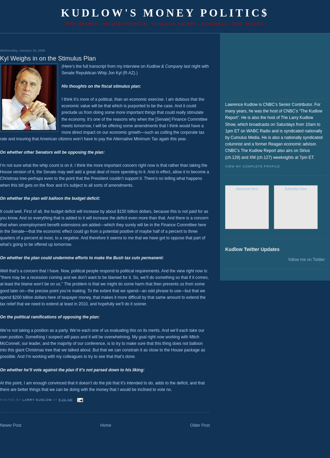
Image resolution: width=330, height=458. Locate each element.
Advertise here (247, 189)
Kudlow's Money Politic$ (165, 13)
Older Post (200, 425)
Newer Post (10, 425)
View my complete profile (252, 166)
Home (105, 425)
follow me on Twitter (306, 259)
